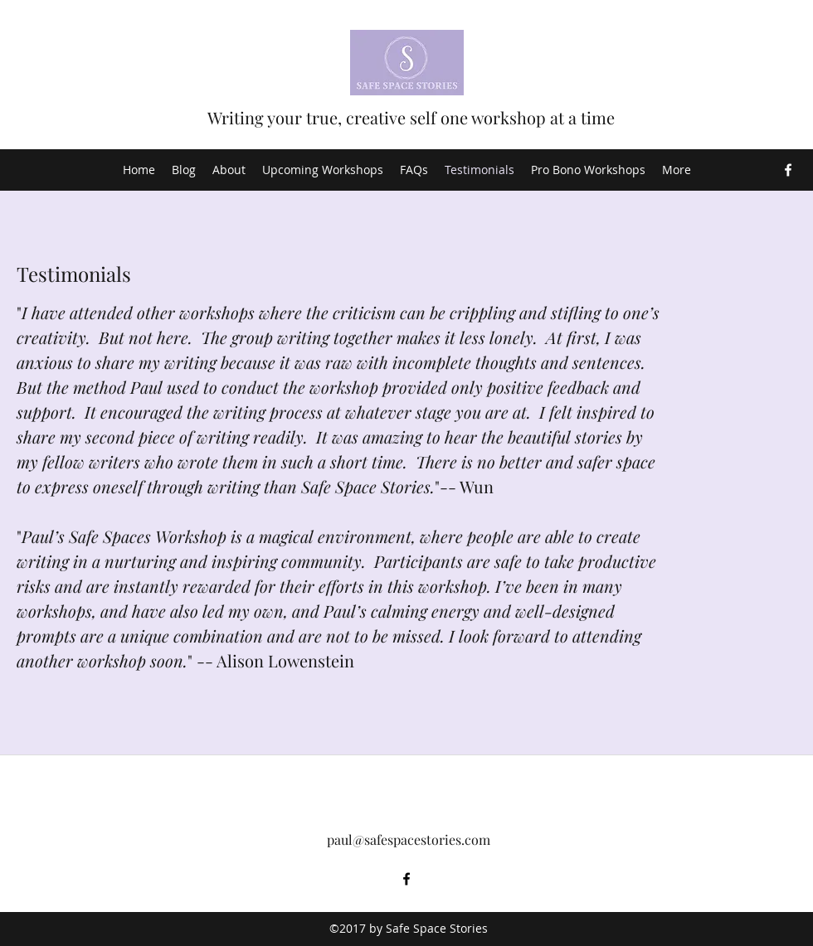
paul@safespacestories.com (408, 839)
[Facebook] (788, 170)
